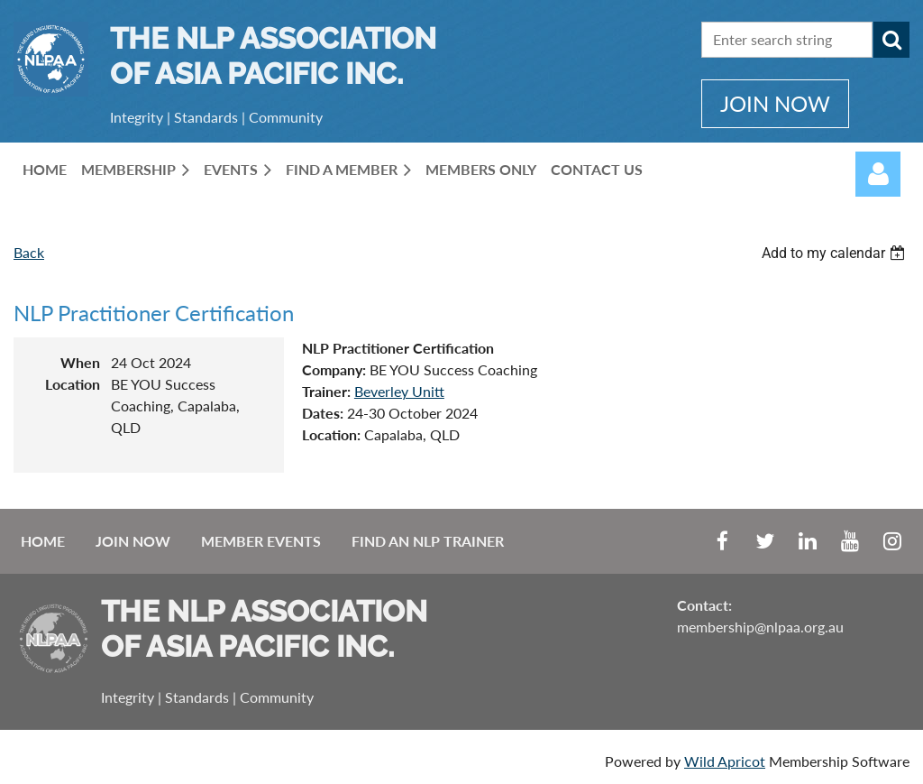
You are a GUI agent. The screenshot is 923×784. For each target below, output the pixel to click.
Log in (877, 174)
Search (891, 40)
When (80, 362)
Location (72, 383)
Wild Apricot (724, 761)
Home (43, 540)
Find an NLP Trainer (428, 540)
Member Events (261, 540)
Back (29, 252)
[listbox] (835, 253)
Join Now (133, 540)
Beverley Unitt (399, 391)
